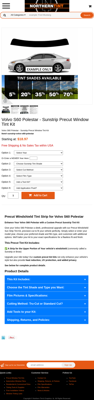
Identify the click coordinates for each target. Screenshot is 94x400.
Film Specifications (45, 384)
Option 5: (7, 181)
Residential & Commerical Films (18, 384)
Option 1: (7, 152)
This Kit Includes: (18, 279)
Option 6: (7, 188)
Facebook (72, 381)
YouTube (72, 378)
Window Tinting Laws (14, 394)
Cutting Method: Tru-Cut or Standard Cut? (35, 303)
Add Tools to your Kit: (21, 311)
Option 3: (7, 169)
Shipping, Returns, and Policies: (28, 319)
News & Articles (43, 390)
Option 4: (7, 175)
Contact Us (42, 378)
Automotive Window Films (16, 381)
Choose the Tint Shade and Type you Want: (35, 287)
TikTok (71, 384)
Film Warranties (44, 387)
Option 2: (7, 163)
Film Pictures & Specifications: (27, 295)
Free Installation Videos (15, 390)
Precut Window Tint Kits (15, 378)
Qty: (4, 196)
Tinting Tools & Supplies (15, 387)
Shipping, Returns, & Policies (49, 381)
